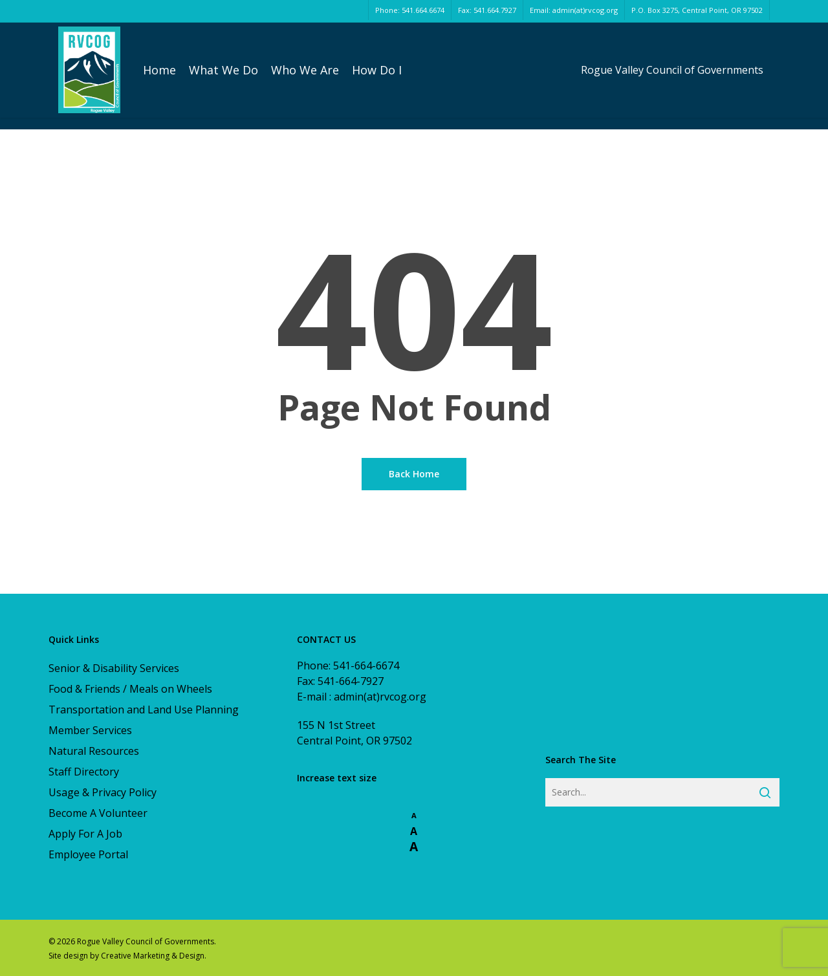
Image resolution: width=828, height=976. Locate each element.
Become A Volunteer (98, 813)
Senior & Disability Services (114, 668)
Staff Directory (84, 772)
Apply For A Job (85, 834)
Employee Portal (88, 854)
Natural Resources (94, 751)
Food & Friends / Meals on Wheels (130, 689)
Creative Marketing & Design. (153, 955)
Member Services (90, 730)
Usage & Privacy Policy (103, 792)
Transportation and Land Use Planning (144, 709)
